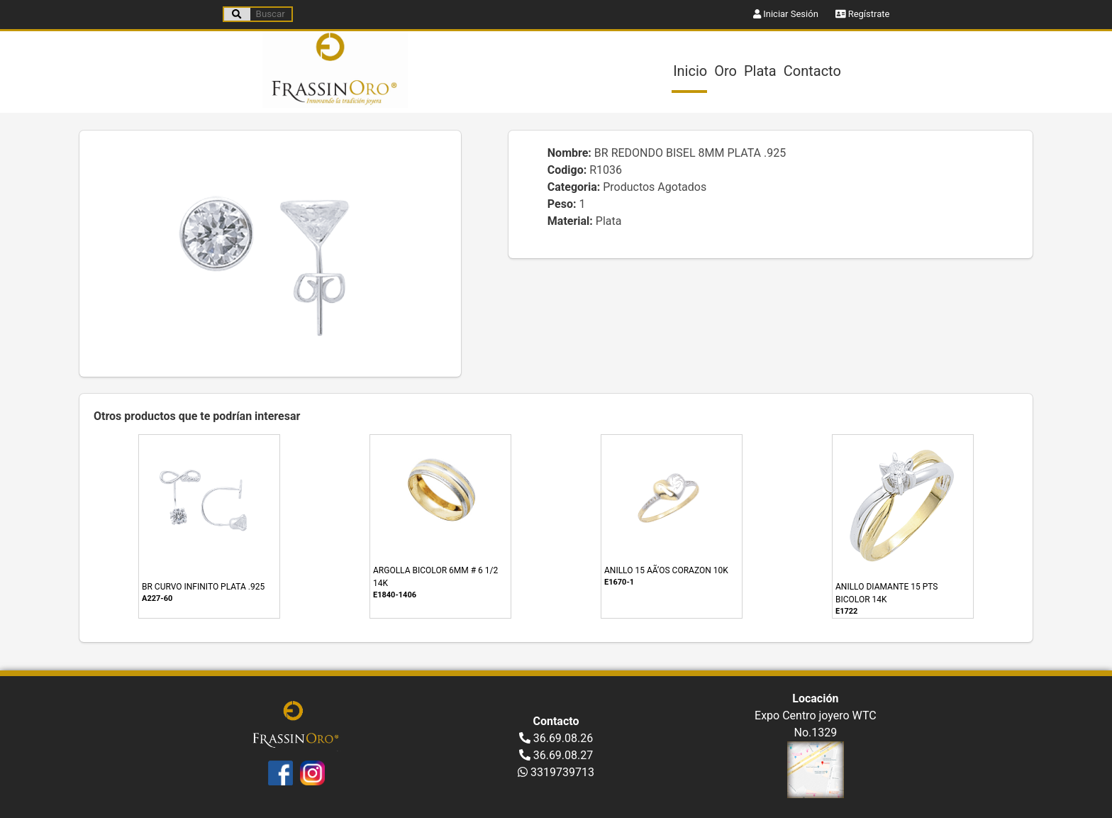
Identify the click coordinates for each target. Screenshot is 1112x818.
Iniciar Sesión (785, 14)
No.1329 (815, 732)
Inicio (690, 70)
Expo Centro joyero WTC (816, 715)
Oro (725, 70)
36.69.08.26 (556, 738)
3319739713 (556, 772)
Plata (760, 70)
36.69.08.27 (556, 755)
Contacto (812, 70)
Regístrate (862, 14)
